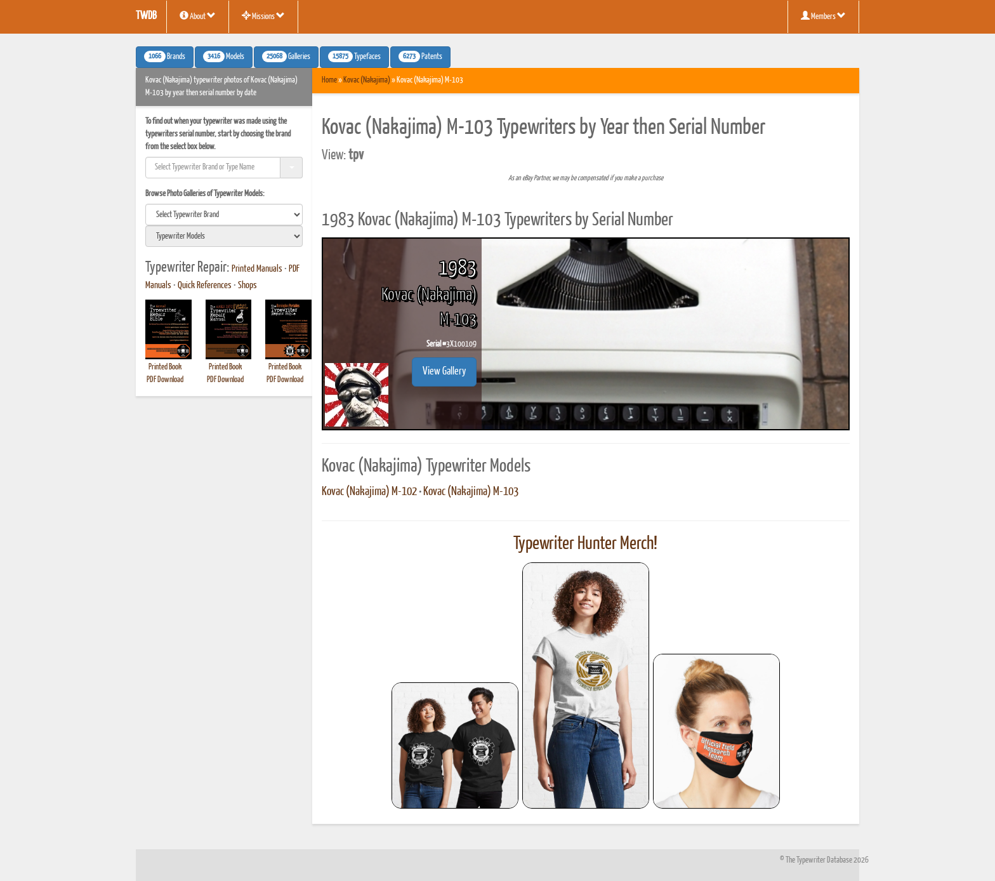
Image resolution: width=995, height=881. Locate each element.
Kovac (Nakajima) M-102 (369, 492)
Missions (263, 16)
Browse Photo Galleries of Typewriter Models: (205, 194)
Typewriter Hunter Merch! (585, 544)
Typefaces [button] (354, 56)
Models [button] (223, 56)
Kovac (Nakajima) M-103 (470, 492)
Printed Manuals (257, 269)
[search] (224, 214)
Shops (247, 285)
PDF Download (165, 380)
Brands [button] (164, 56)
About (198, 16)
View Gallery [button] (444, 371)
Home (329, 80)
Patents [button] (420, 56)
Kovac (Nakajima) (366, 80)
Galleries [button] (286, 56)
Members (823, 16)
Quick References (205, 285)
